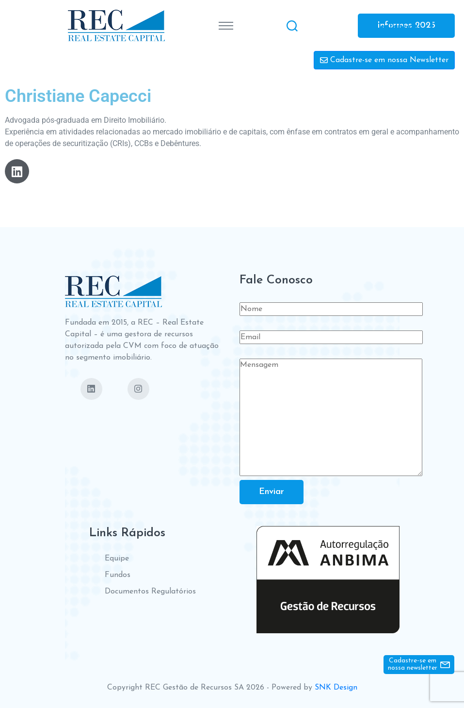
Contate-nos (398, 26)
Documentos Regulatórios (150, 591)
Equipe (117, 558)
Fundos (117, 575)
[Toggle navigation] (226, 26)
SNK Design (336, 688)
